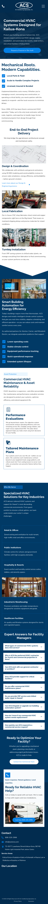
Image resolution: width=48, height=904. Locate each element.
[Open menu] (43, 6)
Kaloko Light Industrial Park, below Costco (19, 849)
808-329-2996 (11, 837)
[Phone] (3, 7)
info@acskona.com (12, 842)
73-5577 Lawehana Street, (15, 846)
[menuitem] (17, 901)
